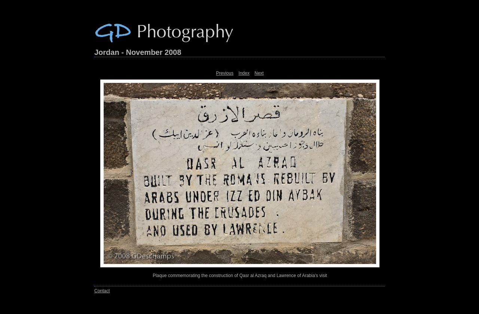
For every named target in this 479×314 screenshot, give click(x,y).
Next (259, 73)
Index (243, 73)
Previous (225, 73)
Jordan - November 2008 (137, 52)
